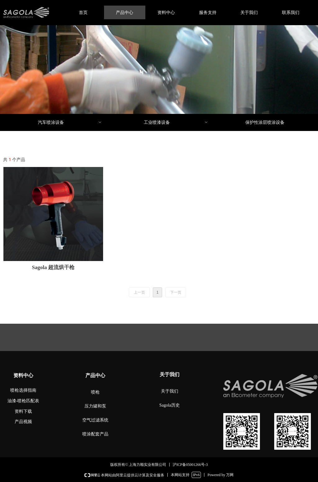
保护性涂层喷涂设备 (264, 122)
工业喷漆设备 (176, 122)
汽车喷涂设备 (70, 122)
